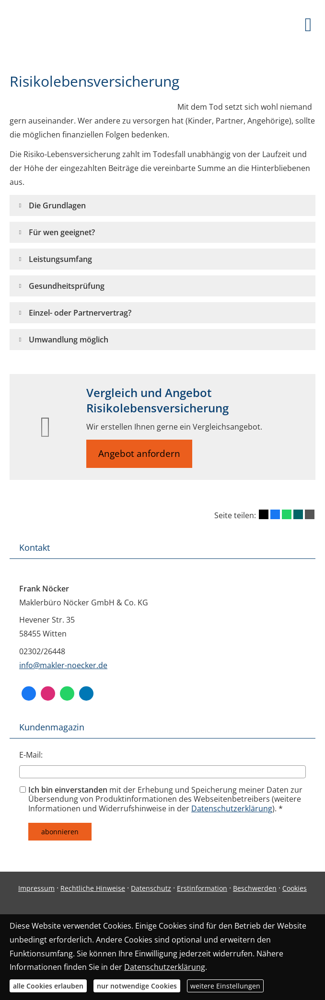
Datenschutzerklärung (231, 808)
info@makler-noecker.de (63, 665)
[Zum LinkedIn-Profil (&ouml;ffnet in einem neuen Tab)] (86, 693)
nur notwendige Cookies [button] (137, 985)
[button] (57, 205)
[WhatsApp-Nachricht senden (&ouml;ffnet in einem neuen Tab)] (67, 693)
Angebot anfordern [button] (139, 453)
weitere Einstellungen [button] (225, 985)
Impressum (36, 888)
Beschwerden (255, 888)
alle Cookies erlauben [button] (48, 985)
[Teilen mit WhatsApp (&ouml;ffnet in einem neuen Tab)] (286, 514)
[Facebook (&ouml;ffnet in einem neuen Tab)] (29, 693)
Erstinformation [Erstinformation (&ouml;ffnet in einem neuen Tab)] (202, 888)
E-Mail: (31, 755)
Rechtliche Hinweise (92, 888)
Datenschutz (151, 888)
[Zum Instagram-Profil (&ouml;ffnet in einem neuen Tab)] (48, 693)
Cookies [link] (294, 888)
